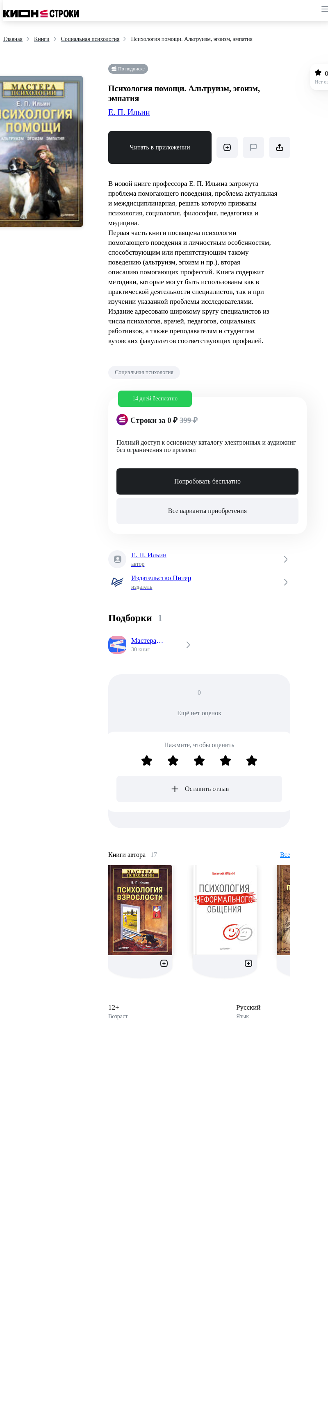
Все (285, 854)
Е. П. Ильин (129, 112)
